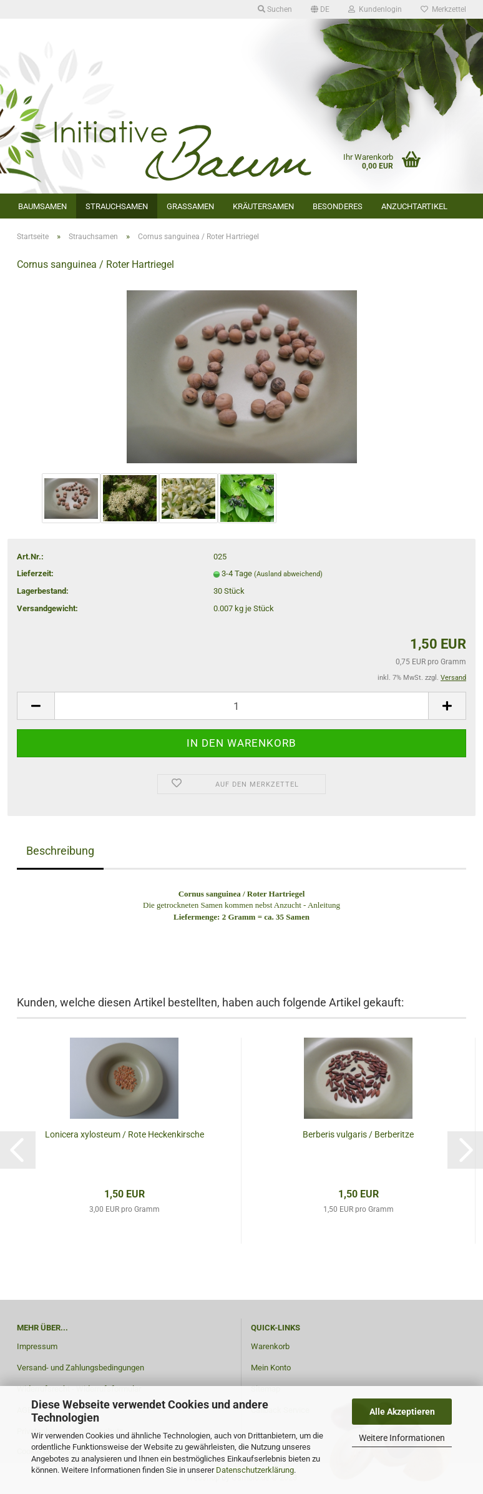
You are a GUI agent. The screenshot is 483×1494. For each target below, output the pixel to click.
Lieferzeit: (35, 573)
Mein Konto (271, 1367)
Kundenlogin (375, 9)
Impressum (37, 1346)
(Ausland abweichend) (288, 574)
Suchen (275, 9)
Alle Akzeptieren (402, 1412)
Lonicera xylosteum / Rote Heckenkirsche (124, 1134)
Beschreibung (60, 850)
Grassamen (190, 206)
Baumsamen (42, 206)
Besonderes (338, 206)
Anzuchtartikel (414, 206)
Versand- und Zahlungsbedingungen (80, 1367)
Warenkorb (270, 1346)
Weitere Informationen (402, 1438)
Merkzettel (443, 9)
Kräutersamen (263, 206)
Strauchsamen (116, 206)
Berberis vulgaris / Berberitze (358, 1134)
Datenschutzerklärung (255, 1470)
